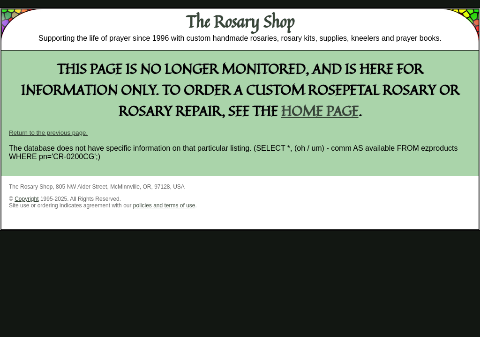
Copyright (26, 199)
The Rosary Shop (240, 21)
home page (320, 110)
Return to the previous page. (48, 132)
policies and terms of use (164, 205)
